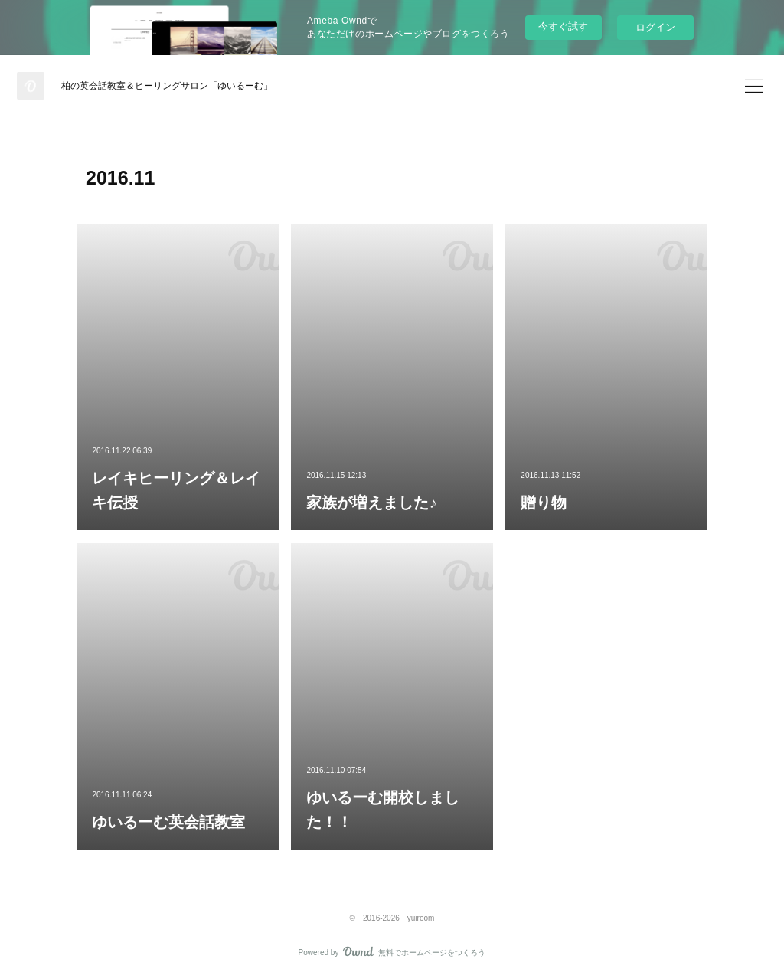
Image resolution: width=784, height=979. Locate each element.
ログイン (655, 27)
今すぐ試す (563, 26)
